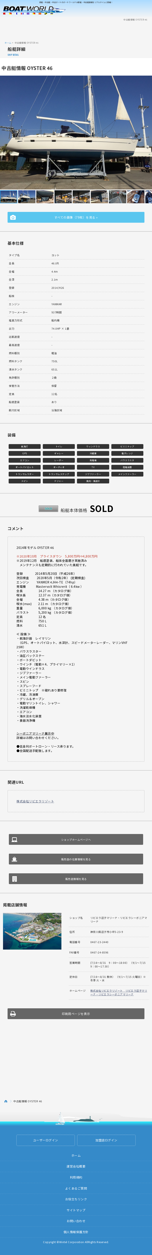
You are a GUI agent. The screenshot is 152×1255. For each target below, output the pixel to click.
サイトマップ (76, 1210)
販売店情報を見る (76, 879)
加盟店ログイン (106, 1140)
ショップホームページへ (76, 839)
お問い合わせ (76, 1221)
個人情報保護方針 (76, 1232)
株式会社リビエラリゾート (35, 801)
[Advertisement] (76, 30)
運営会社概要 (76, 1166)
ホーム (8, 42)
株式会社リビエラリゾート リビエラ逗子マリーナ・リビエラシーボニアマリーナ (118, 992)
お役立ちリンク (76, 1199)
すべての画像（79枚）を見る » (76, 217)
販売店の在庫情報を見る (76, 859)
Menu (146, 10)
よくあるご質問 (76, 1188)
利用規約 (76, 1177)
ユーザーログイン (45, 1140)
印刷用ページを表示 (76, 1014)
